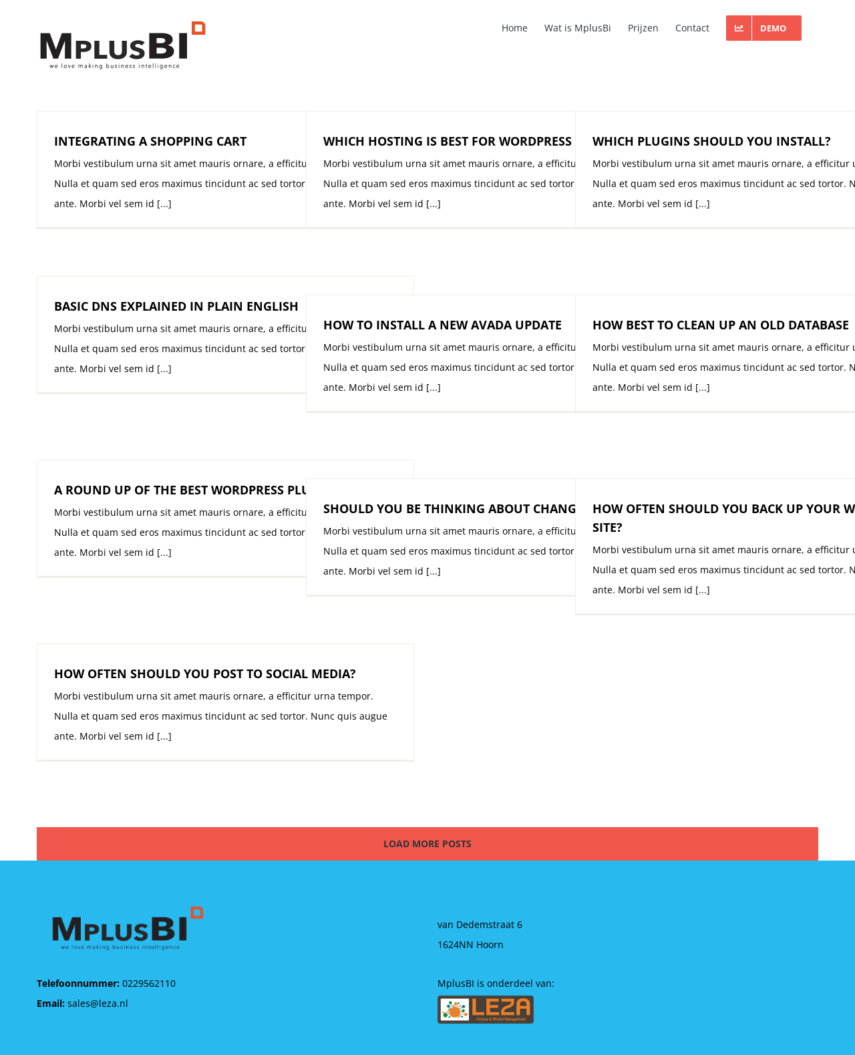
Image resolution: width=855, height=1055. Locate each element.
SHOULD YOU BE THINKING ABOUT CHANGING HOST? (482, 508)
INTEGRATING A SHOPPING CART (150, 141)
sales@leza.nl (97, 1003)
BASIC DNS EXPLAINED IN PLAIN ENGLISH (176, 306)
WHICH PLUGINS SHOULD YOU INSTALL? (711, 141)
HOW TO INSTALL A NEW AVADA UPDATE (442, 325)
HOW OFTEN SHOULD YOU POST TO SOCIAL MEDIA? (205, 673)
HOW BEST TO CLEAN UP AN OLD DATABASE (720, 325)
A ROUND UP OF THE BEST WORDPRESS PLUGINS (197, 490)
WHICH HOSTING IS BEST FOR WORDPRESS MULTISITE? (483, 141)
